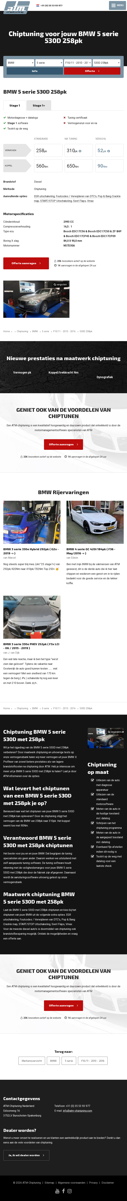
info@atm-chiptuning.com (77, 1110)
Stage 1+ (39, 105)
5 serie (69, 1060)
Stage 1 (14, 105)
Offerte (90, 70)
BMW (53, 1060)
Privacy (93, 1182)
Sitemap (49, 1182)
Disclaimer (108, 1182)
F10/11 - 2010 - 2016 (92, 1060)
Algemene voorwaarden (71, 1182)
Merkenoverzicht (32, 1060)
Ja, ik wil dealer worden (24, 1155)
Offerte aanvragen (24, 263)
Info (35, 70)
